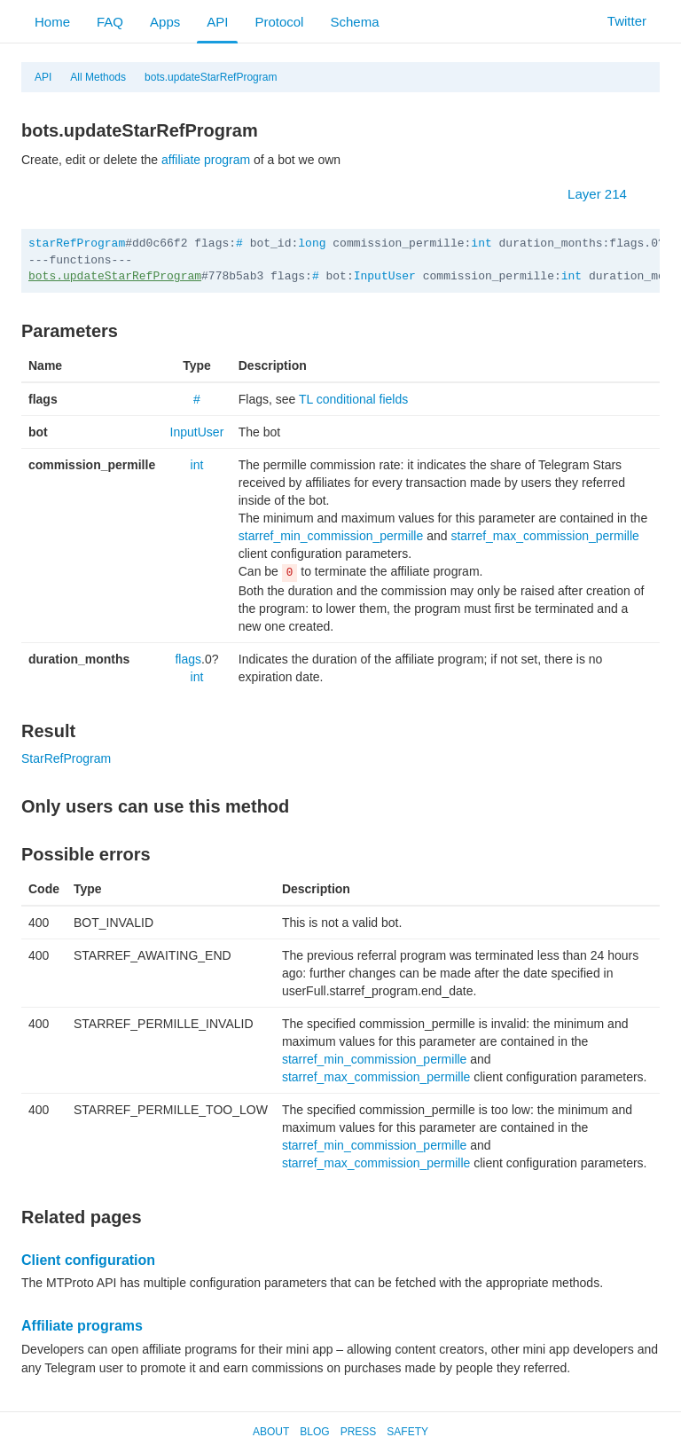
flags (188, 659)
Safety (407, 1432)
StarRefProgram (66, 758)
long (311, 243)
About (271, 1432)
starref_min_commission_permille (331, 536)
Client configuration (88, 1260)
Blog (314, 1432)
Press (358, 1432)
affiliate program (205, 160)
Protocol (278, 21)
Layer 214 (606, 193)
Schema (354, 21)
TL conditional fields (353, 399)
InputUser (385, 276)
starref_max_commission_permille (544, 536)
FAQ (110, 21)
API (217, 21)
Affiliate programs (82, 1325)
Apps (165, 21)
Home (52, 21)
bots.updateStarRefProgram (211, 77)
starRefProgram (76, 243)
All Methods (98, 77)
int (481, 243)
